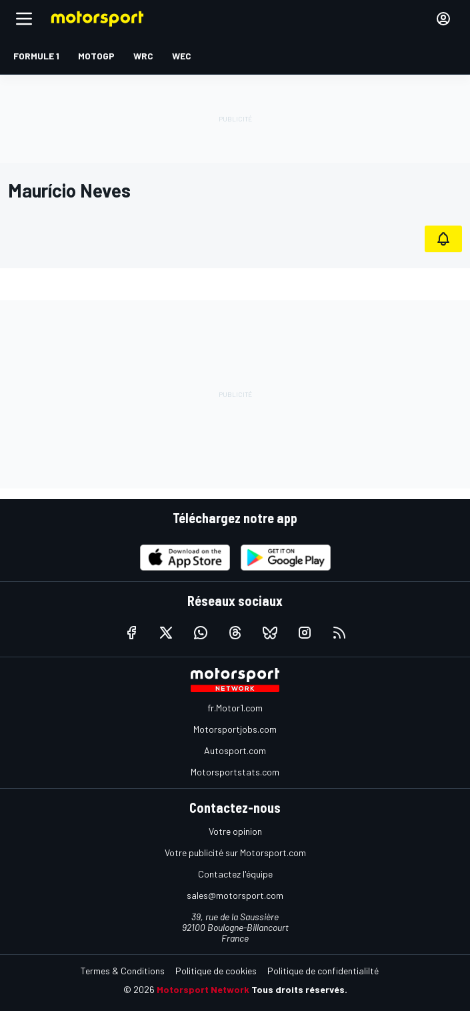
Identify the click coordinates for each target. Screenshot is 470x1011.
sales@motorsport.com (235, 895)
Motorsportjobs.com (235, 729)
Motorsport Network (203, 989)
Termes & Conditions (123, 970)
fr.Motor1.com (235, 707)
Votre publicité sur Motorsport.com (235, 852)
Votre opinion (235, 831)
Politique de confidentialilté (323, 970)
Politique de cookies (216, 970)
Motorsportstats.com (235, 771)
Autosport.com (235, 750)
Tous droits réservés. (299, 989)
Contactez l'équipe (235, 874)
